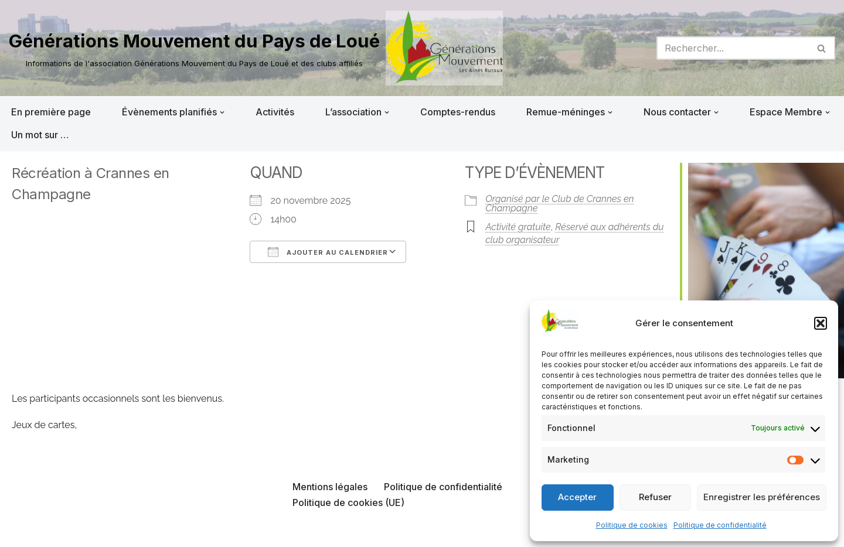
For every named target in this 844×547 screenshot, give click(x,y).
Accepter (577, 496)
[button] (820, 323)
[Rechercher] (732, 48)
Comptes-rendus (457, 112)
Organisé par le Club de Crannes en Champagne (559, 203)
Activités (275, 112)
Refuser (655, 496)
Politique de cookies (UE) (348, 502)
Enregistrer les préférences (761, 496)
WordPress (127, 532)
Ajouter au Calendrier (328, 252)
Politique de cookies (632, 525)
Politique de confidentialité (720, 525)
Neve (20, 532)
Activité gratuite (517, 227)
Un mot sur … (40, 135)
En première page (51, 112)
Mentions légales (329, 487)
